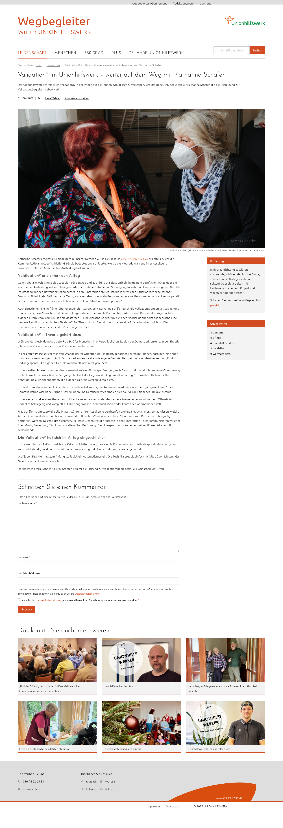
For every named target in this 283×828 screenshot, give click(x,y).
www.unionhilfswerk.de (227, 797)
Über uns (205, 3)
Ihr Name (24, 557)
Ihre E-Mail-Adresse (30, 573)
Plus (116, 52)
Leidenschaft (32, 52)
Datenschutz (171, 806)
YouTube (112, 781)
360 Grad (94, 52)
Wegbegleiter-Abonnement (149, 3)
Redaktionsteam (183, 3)
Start (39, 65)
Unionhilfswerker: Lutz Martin (123, 686)
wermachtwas (221, 353)
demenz (218, 332)
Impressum (150, 806)
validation (219, 348)
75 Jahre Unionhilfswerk (156, 52)
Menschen (65, 52)
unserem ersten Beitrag (136, 258)
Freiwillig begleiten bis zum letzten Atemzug (47, 749)
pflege (217, 337)
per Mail (215, 305)
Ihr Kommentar (27, 502)
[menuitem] (32, 52)
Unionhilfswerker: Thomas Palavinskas (212, 749)
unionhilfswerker (223, 343)
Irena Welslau (52, 98)
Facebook (92, 781)
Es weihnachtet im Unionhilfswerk (125, 749)
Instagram (92, 789)
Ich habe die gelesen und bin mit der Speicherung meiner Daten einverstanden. (78, 599)
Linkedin (112, 789)
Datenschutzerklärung (87, 593)
